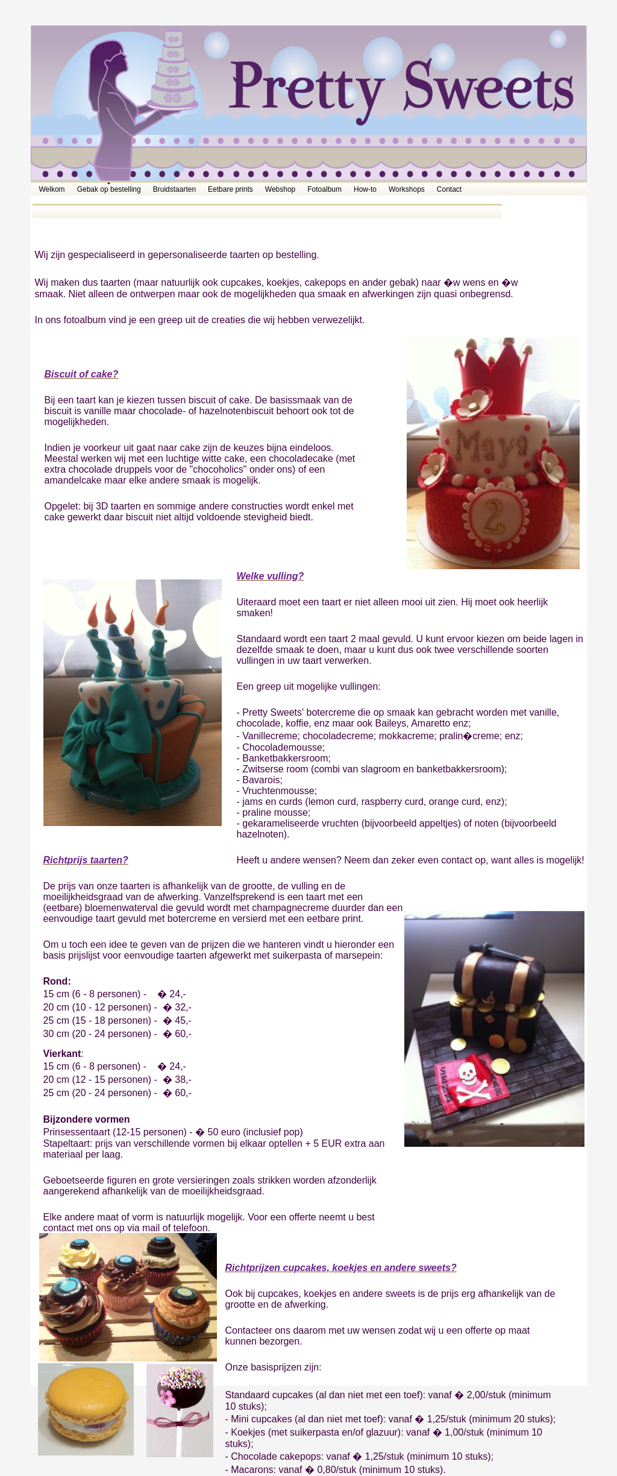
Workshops (407, 189)
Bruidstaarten (174, 189)
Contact (449, 189)
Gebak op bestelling (109, 189)
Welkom (52, 189)
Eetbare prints (230, 189)
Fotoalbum (324, 189)
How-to (365, 189)
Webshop (280, 189)
